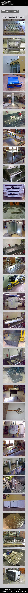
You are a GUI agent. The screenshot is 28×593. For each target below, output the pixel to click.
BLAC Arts (11, 591)
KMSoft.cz (23, 591)
